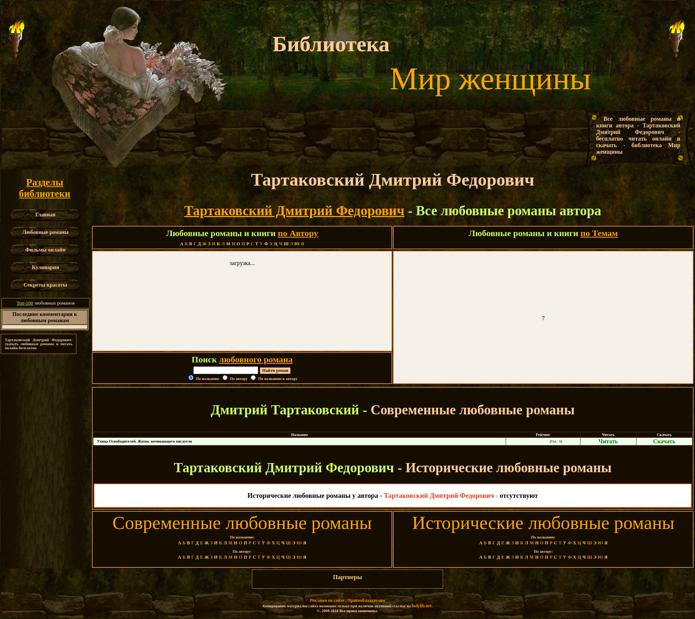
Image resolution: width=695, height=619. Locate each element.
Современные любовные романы (242, 522)
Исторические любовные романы (543, 522)
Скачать (664, 441)
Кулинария (45, 267)
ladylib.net (421, 605)
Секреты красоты (45, 285)
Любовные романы (45, 232)
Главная (46, 214)
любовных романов (45, 303)
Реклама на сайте (327, 600)
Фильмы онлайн (45, 250)
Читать (608, 441)
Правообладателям (366, 600)
